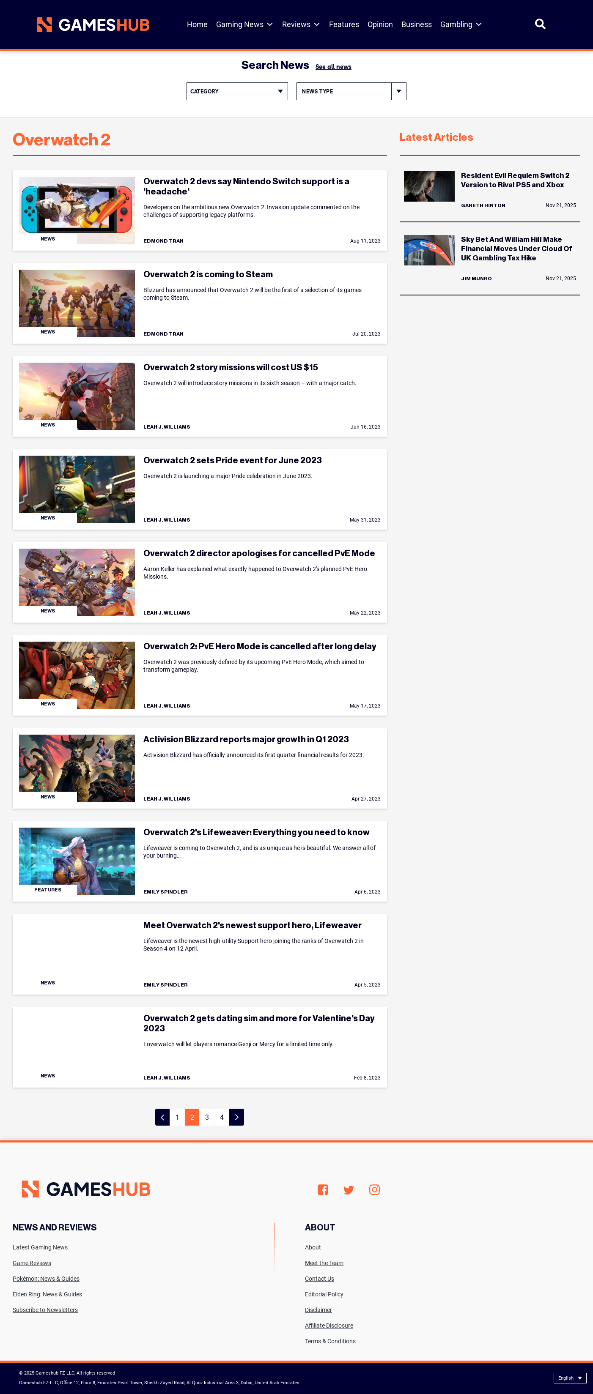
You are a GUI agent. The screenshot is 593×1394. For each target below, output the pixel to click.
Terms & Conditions (330, 1341)
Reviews (301, 24)
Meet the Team (324, 1263)
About (313, 1247)
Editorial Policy (324, 1294)
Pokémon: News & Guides (46, 1278)
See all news (333, 67)
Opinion (380, 24)
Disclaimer (318, 1310)
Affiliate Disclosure (329, 1325)
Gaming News (245, 24)
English (566, 1378)
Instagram (374, 1189)
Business (416, 24)
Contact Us (319, 1278)
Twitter (348, 1190)
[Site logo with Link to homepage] (93, 24)
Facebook (323, 1189)
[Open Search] (540, 28)
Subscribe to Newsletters (45, 1310)
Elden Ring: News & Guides (47, 1294)
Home (197, 24)
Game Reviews (32, 1263)
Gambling (461, 24)
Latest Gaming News (40, 1247)
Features (344, 24)
